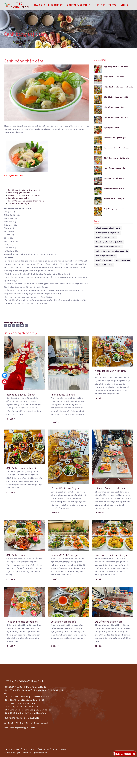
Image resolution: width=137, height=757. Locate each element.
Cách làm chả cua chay (19, 198)
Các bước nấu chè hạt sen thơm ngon (26, 201)
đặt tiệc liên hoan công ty (115, 107)
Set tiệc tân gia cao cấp (114, 168)
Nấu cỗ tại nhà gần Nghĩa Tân (107, 233)
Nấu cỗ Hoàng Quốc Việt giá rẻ (107, 228)
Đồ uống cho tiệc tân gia (115, 178)
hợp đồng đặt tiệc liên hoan (116, 66)
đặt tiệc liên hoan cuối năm (116, 117)
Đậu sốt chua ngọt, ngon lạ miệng (24, 195)
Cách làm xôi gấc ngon (18, 203)
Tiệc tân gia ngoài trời (114, 209)
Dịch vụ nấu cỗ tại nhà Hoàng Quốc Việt (111, 251)
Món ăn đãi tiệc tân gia (114, 198)
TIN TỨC (113, 5)
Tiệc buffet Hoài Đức (104, 265)
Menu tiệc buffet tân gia (115, 188)
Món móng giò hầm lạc (19, 193)
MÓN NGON (100, 5)
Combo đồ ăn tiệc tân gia (115, 137)
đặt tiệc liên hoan (112, 127)
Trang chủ (39, 5)
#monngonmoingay (13, 323)
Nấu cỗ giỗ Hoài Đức (103, 260)
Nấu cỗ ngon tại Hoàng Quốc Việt (109, 242)
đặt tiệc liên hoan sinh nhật (116, 97)
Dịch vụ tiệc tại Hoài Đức (105, 256)
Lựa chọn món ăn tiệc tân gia (117, 148)
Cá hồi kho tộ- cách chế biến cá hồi (24, 190)
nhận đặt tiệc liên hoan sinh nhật (118, 87)
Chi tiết (10, 419)
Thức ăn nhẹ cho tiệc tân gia (116, 158)
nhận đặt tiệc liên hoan (114, 77)
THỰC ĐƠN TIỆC (56, 5)
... (24, 414)
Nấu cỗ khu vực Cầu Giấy (105, 237)
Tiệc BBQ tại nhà (123, 260)
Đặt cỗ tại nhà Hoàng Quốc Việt (108, 246)
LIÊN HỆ (124, 5)
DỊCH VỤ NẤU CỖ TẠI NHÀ (79, 5)
